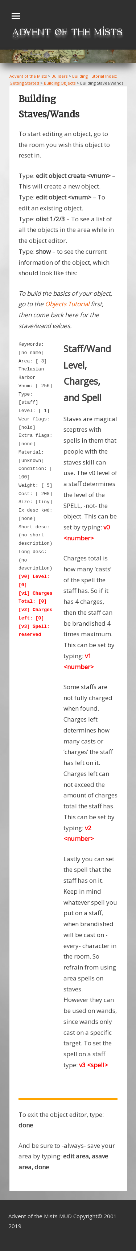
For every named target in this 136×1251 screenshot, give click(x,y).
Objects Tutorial (67, 304)
